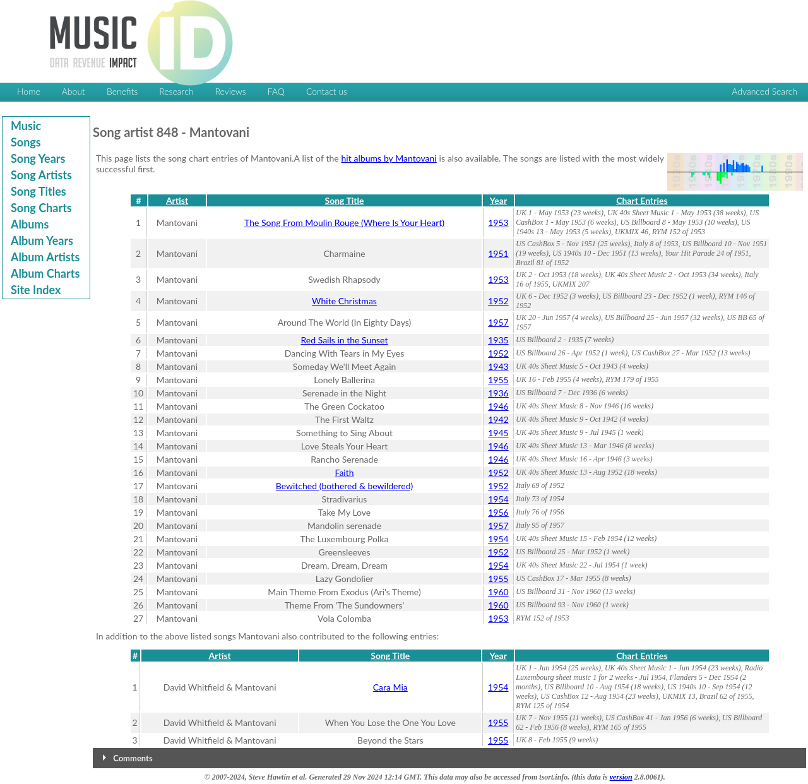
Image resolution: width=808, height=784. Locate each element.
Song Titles (38, 191)
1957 (498, 322)
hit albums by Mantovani (389, 158)
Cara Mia (390, 687)
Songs (26, 142)
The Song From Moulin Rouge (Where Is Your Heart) (344, 222)
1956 (498, 512)
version (621, 777)
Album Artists (45, 257)
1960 (498, 591)
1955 (498, 379)
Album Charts (45, 273)
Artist (177, 200)
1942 (498, 419)
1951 (498, 253)
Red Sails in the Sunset (344, 340)
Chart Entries (641, 200)
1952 (498, 300)
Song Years (38, 158)
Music (26, 126)
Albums (30, 224)
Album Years (42, 240)
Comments (132, 758)
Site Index (36, 290)
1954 (498, 499)
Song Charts (41, 208)
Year (498, 200)
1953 (498, 222)
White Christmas (344, 300)
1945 (498, 432)
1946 (498, 406)
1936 (498, 393)
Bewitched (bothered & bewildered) (344, 485)
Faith (344, 472)
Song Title (344, 200)
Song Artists (41, 175)
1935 (498, 340)
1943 (498, 366)
